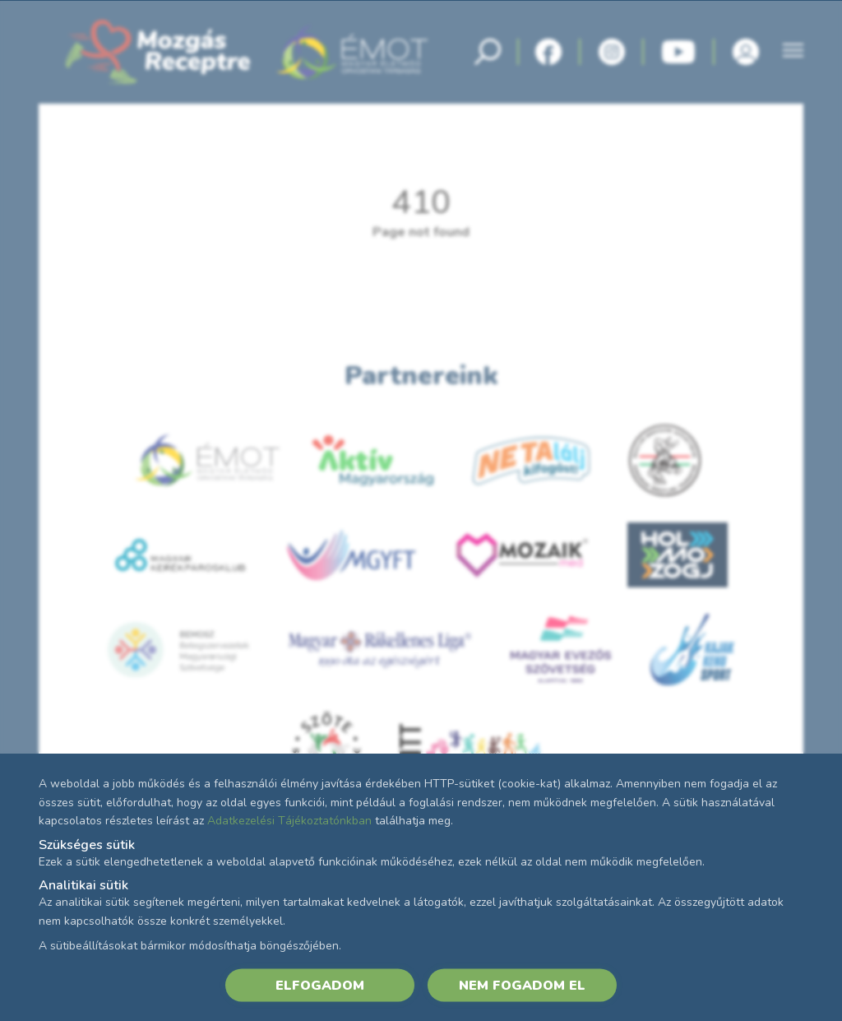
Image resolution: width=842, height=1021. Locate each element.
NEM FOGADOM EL (522, 985)
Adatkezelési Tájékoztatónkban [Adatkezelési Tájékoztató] (289, 820)
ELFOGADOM (319, 985)
